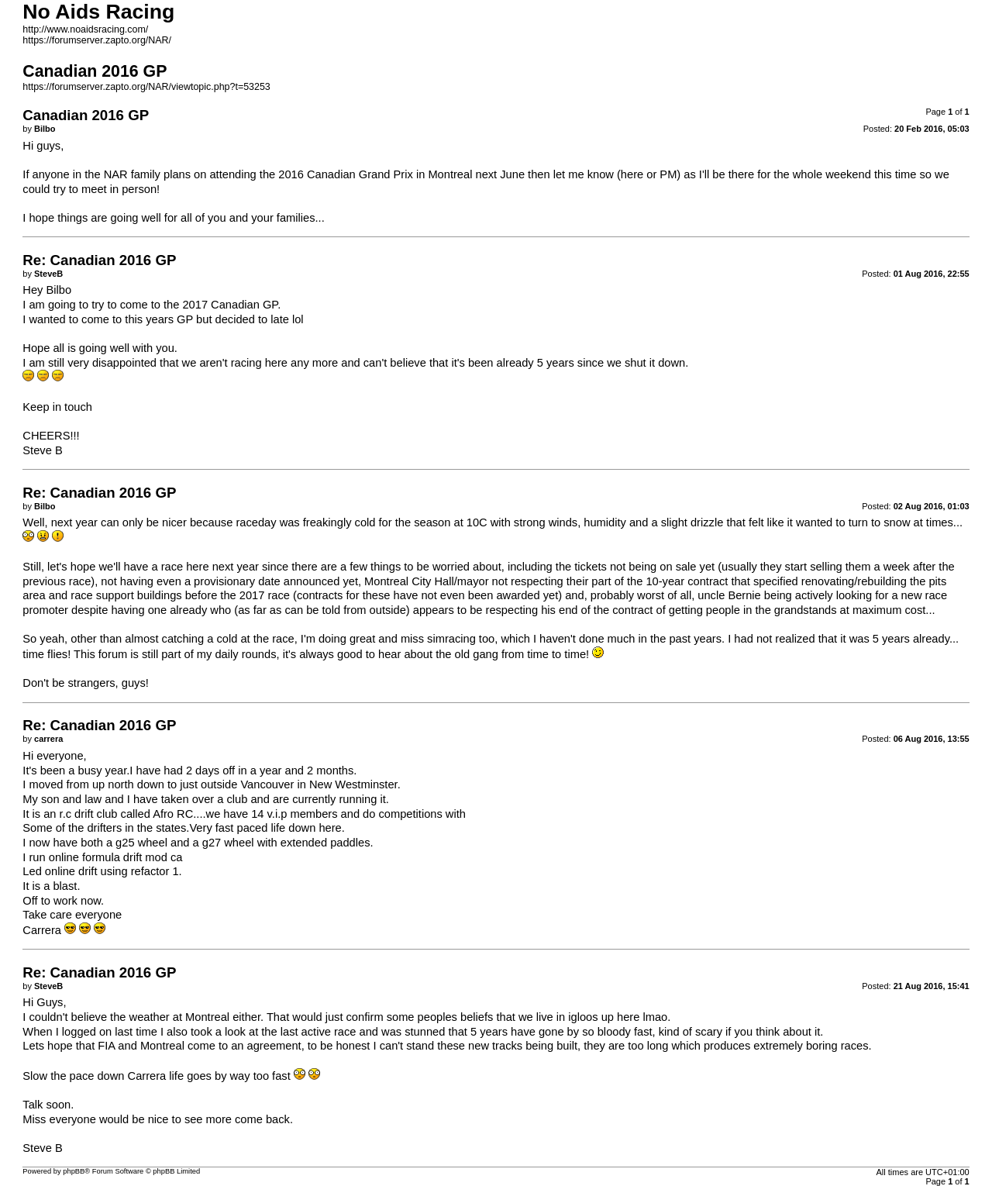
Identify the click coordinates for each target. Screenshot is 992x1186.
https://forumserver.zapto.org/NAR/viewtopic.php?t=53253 (146, 86)
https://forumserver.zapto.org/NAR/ (96, 40)
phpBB (73, 1171)
